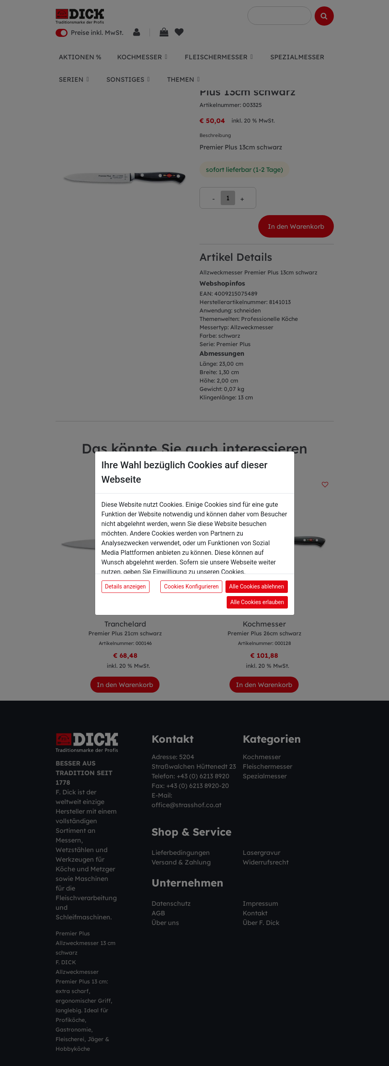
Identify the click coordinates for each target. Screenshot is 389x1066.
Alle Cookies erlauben (257, 602)
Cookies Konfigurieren (191, 586)
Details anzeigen (125, 586)
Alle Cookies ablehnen (256, 586)
